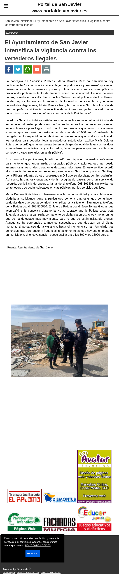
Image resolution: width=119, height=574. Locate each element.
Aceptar (33, 553)
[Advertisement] (59, 277)
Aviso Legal (9, 572)
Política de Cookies (51, 572)
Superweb (22, 569)
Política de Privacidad (28, 572)
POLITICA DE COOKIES (38, 545)
